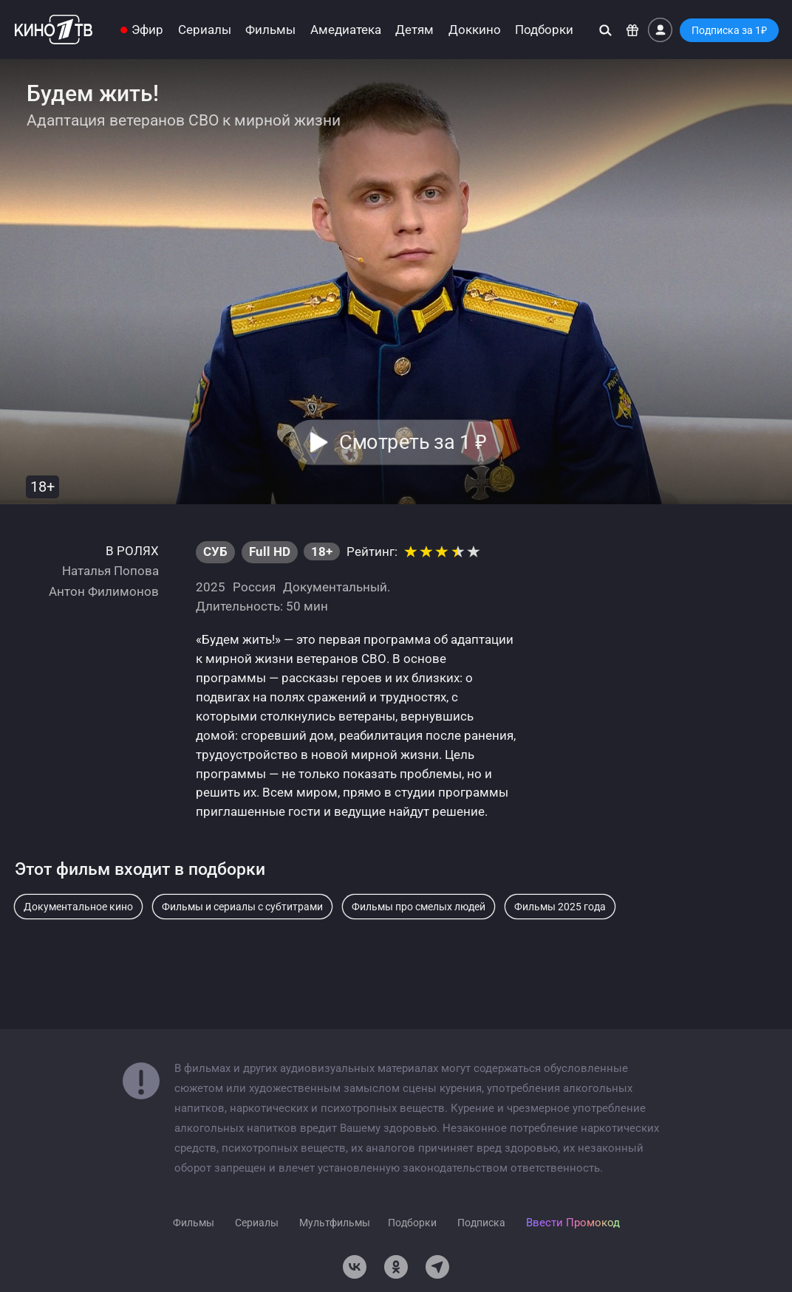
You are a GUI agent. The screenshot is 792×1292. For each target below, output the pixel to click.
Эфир (147, 30)
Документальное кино (78, 907)
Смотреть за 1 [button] (412, 442)
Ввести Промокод (573, 1222)
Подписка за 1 (729, 30)
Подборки (544, 30)
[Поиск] (605, 30)
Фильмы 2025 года (560, 907)
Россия (254, 587)
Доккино (474, 30)
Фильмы (270, 30)
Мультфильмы (334, 1223)
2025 (210, 587)
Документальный (335, 587)
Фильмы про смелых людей (418, 907)
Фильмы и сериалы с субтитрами (242, 907)
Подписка (481, 1223)
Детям (414, 30)
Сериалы (204, 30)
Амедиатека (345, 30)
